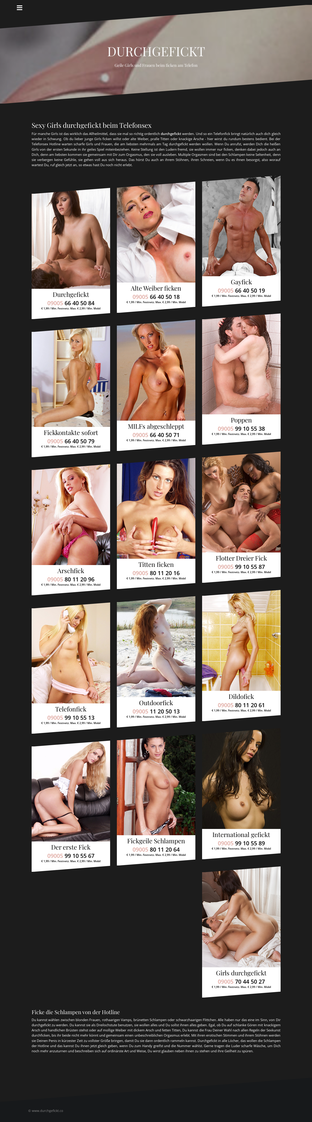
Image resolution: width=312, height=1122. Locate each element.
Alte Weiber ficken (156, 288)
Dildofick (241, 696)
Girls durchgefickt (241, 973)
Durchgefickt (156, 48)
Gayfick (241, 282)
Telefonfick (70, 709)
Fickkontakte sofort (71, 432)
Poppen (241, 420)
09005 (70, 303)
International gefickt (241, 834)
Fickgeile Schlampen (156, 841)
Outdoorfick (156, 702)
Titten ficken (156, 564)
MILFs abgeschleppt (156, 426)
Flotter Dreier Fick (241, 558)
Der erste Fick (70, 847)
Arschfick (70, 570)
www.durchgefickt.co (47, 1111)
